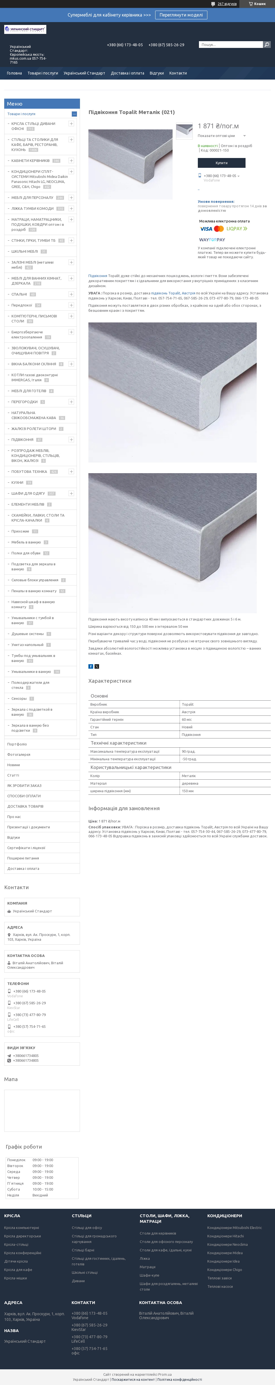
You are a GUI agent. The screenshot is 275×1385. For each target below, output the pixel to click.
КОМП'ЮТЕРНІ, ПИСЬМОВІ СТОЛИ (34, 318)
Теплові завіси (219, 1278)
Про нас (14, 817)
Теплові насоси (220, 1286)
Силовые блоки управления (35, 580)
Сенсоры (19, 698)
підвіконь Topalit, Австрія (173, 293)
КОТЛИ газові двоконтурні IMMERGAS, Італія (35, 377)
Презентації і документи (28, 827)
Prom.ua (165, 1374)
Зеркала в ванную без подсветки (30, 727)
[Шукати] (267, 44)
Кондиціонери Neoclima (227, 1244)
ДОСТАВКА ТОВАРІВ (25, 806)
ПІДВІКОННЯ (22, 439)
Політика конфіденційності (179, 1379)
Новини (13, 765)
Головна (14, 73)
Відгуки (157, 73)
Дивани (78, 1281)
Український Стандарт (84, 73)
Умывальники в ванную (31, 671)
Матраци (147, 1267)
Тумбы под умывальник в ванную (33, 658)
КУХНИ (17, 482)
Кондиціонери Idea (223, 1261)
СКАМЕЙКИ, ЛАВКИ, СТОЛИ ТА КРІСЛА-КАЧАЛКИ (38, 517)
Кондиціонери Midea (225, 1253)
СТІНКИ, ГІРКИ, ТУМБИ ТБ (34, 240)
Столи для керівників (158, 1233)
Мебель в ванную (26, 542)
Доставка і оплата (127, 73)
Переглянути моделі (181, 14)
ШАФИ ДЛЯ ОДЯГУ (28, 493)
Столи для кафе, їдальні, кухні (166, 1250)
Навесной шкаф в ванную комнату (33, 604)
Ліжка (145, 1258)
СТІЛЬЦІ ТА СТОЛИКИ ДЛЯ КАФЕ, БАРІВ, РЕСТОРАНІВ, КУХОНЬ (35, 145)
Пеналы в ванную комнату (34, 591)
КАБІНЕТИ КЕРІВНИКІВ (31, 160)
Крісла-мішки (15, 1278)
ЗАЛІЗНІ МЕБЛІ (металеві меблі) (33, 264)
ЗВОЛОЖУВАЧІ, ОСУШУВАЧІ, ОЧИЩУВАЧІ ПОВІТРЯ (36, 350)
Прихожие (20, 531)
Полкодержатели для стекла (30, 684)
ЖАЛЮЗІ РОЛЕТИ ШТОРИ (34, 429)
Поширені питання (23, 858)
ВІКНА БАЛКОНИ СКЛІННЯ (34, 364)
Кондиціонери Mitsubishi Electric (234, 1228)
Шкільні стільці (85, 1272)
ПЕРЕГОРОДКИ (25, 402)
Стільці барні (83, 1250)
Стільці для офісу (87, 1228)
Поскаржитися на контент (133, 1379)
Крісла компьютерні (21, 1228)
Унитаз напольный (27, 645)
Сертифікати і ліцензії (26, 848)
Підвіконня (97, 276)
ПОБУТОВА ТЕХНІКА (29, 471)
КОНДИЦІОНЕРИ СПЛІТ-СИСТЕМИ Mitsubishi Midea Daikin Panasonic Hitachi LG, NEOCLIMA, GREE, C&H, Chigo (40, 179)
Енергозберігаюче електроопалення (27, 334)
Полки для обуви (26, 553)
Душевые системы (28, 634)
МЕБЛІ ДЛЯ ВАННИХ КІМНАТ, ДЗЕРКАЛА (36, 280)
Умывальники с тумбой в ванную (33, 620)
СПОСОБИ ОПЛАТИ (24, 796)
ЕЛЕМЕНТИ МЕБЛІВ (28, 504)
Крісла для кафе (18, 1270)
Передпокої (22, 305)
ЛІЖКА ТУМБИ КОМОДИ (33, 208)
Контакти (178, 73)
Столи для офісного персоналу (166, 1242)
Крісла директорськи (22, 1236)
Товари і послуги (42, 73)
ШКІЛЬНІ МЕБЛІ (25, 251)
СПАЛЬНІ (19, 294)
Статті (13, 775)
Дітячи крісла (16, 1261)
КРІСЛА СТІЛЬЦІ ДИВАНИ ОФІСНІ (33, 126)
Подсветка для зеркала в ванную (34, 566)
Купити (222, 163)
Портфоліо (17, 744)
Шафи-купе (149, 1275)
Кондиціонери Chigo (224, 1270)
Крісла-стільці (16, 1244)
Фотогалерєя (18, 754)
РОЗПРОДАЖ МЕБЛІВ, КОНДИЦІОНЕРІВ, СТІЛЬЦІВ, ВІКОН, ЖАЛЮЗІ (36, 456)
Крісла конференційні (22, 1253)
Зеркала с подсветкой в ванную (32, 711)
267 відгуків (227, 4)
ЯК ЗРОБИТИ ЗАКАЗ (24, 785)
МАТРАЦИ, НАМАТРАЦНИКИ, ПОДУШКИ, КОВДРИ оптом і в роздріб (38, 224)
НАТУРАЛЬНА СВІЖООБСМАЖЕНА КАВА (34, 415)
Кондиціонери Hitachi (225, 1236)
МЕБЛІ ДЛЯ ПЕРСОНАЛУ (32, 197)
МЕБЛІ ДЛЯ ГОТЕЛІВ (29, 391)
